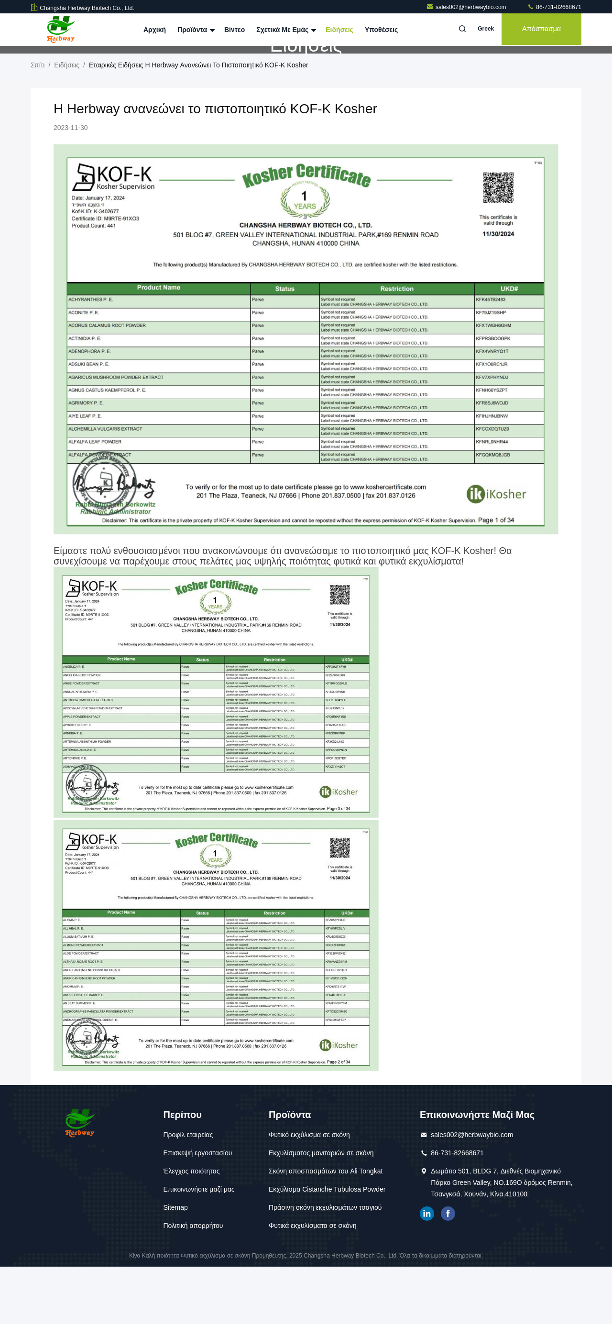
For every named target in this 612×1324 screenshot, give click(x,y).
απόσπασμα (539, 29)
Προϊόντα (195, 29)
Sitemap (175, 1265)
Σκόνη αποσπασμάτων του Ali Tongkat (325, 1228)
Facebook (448, 1271)
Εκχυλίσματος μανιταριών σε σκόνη (321, 1210)
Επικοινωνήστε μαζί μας (198, 1246)
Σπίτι (37, 122)
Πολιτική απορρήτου (193, 1283)
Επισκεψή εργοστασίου (197, 1210)
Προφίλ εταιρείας (188, 1192)
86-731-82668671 (554, 7)
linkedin (427, 1271)
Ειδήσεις (339, 29)
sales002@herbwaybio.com (467, 7)
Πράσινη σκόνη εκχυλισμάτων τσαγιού (325, 1265)
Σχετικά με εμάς (285, 29)
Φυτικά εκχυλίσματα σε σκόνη (313, 1283)
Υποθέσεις (381, 29)
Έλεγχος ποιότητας (191, 1228)
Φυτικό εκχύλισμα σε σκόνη (309, 1192)
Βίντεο (234, 29)
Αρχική (154, 29)
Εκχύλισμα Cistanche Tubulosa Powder (327, 1246)
